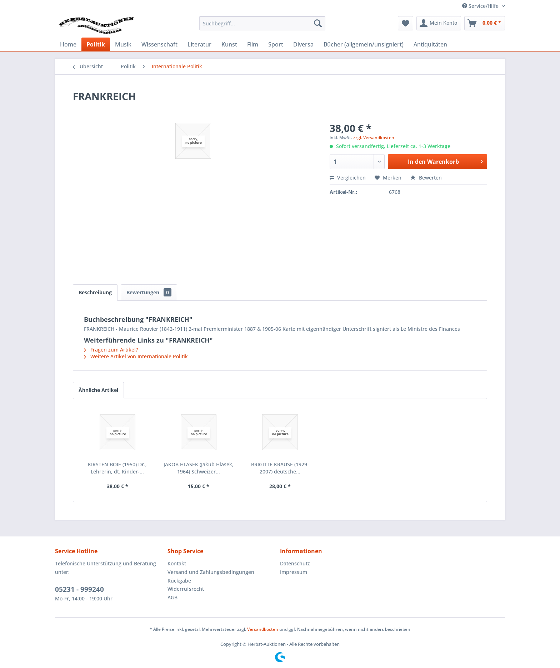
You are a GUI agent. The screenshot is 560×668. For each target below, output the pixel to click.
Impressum (293, 572)
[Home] (68, 44)
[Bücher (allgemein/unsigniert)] (364, 44)
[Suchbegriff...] (262, 23)
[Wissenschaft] (159, 44)
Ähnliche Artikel (98, 390)
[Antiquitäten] (430, 44)
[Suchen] (317, 23)
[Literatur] (199, 44)
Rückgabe (179, 580)
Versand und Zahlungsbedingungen (211, 572)
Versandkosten (262, 629)
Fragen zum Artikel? (111, 349)
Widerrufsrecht (186, 588)
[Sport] (275, 44)
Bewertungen (148, 292)
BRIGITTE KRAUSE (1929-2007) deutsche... (280, 468)
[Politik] (95, 44)
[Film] (252, 44)
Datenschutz (295, 563)
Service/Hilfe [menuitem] (481, 6)
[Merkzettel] (405, 23)
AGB (173, 597)
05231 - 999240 (79, 589)
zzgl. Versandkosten (373, 137)
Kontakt (177, 563)
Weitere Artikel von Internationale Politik (136, 356)
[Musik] (123, 44)
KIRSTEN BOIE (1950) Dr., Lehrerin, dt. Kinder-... (117, 468)
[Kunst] (229, 44)
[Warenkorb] (484, 23)
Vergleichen (348, 177)
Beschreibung (95, 292)
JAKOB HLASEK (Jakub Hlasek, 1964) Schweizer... (199, 468)
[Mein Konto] (438, 23)
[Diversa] (303, 44)
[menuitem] (262, 23)
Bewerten (426, 177)
